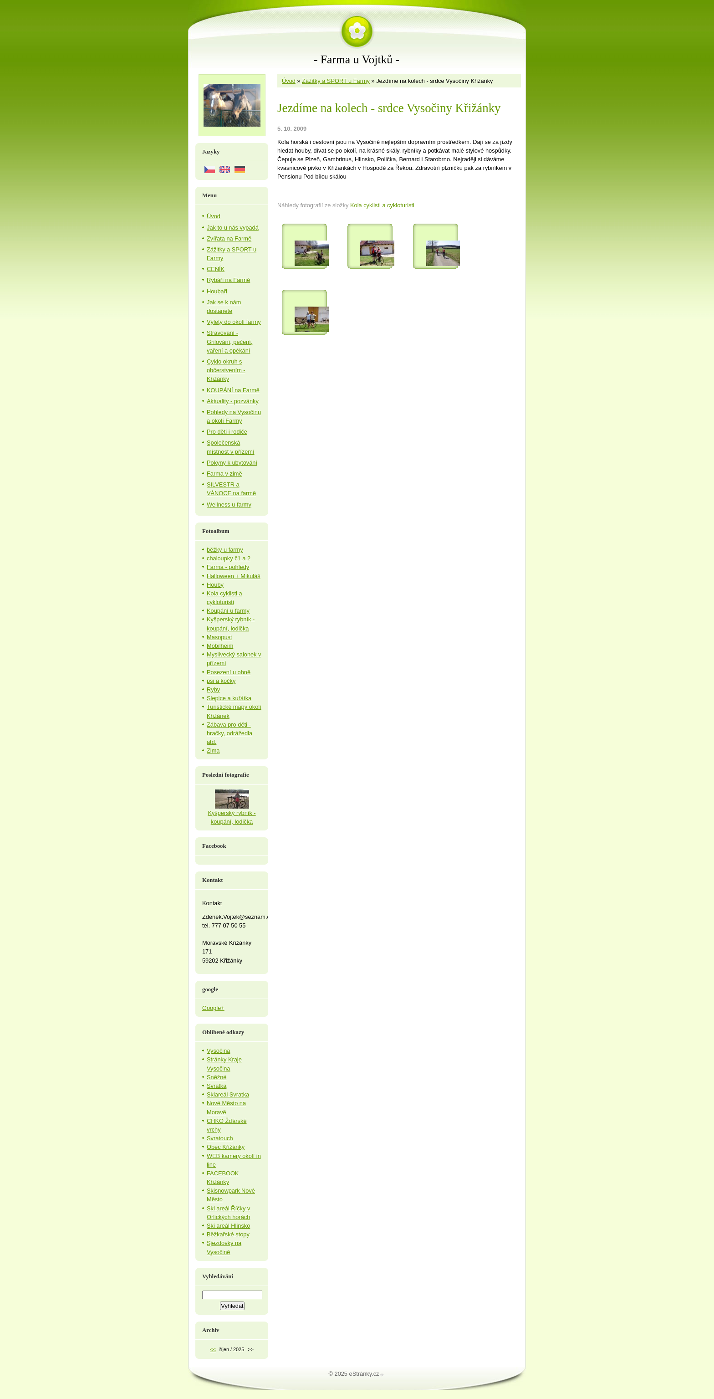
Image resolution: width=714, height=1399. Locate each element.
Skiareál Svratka (228, 1094)
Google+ (213, 1007)
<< (213, 1349)
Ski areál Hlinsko (228, 1225)
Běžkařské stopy (228, 1234)
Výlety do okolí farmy (234, 321)
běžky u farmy (225, 549)
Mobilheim (220, 645)
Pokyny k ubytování (232, 462)
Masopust (219, 637)
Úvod (289, 80)
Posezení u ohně (228, 672)
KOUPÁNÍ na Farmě (233, 390)
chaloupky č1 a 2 (228, 558)
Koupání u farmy (228, 610)
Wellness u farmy (229, 504)
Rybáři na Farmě (228, 280)
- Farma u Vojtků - (356, 59)
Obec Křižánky (226, 1146)
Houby (215, 584)
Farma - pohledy (228, 567)
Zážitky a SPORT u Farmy (336, 80)
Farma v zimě (224, 473)
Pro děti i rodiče (227, 431)
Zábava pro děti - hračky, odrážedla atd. (229, 733)
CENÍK (215, 269)
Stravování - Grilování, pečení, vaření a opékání (229, 341)
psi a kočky (221, 680)
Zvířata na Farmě (229, 238)
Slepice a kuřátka (229, 698)
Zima (213, 750)
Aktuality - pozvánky (233, 401)
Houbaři (217, 291)
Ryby (213, 689)
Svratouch (220, 1138)
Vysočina (218, 1050)
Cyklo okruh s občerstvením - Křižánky (226, 370)
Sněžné (216, 1077)
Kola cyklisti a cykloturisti (382, 205)
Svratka (216, 1085)
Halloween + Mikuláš (233, 576)
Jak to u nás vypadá (233, 227)
